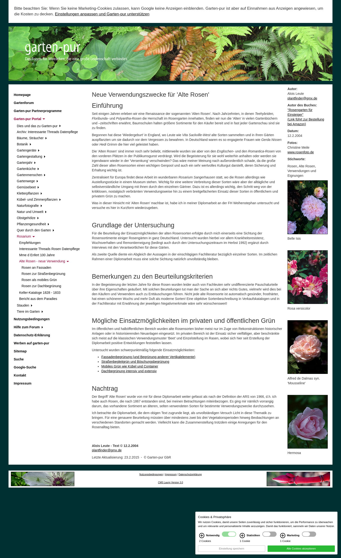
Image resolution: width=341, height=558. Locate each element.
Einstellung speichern (231, 548)
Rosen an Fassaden (36, 267)
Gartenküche (28, 169)
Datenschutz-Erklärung (32, 335)
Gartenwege (27, 181)
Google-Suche (25, 367)
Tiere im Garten (30, 311)
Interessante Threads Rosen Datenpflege (49, 249)
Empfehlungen (29, 243)
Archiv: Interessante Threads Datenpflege (47, 132)
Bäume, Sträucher (32, 138)
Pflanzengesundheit (33, 224)
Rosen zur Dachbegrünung (41, 286)
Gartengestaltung (31, 156)
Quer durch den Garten (35, 230)
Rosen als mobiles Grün (39, 280)
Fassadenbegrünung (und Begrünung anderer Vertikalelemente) (148, 357)
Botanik (24, 144)
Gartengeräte (28, 150)
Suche (19, 359)
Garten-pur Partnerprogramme (38, 111)
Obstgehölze (28, 218)
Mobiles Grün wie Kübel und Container (129, 366)
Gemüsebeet (28, 187)
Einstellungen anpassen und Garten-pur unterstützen (102, 14)
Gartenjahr (26, 162)
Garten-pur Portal (29, 119)
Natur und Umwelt (32, 212)
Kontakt (20, 375)
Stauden (24, 305)
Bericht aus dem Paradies (38, 299)
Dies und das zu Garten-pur (39, 126)
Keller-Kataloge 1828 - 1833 (39, 292)
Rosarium (26, 236)
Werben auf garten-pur (31, 343)
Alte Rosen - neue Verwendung (44, 261)
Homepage (22, 95)
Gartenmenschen (31, 175)
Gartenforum (24, 103)
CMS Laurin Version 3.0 (170, 482)
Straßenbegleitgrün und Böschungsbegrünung (135, 361)
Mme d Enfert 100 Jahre (37, 255)
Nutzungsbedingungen (32, 319)
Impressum (22, 383)
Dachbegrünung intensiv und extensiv (129, 371)
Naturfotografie (29, 206)
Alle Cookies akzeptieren (301, 548)
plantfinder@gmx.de (107, 450)
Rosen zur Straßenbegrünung (43, 274)
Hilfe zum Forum (28, 327)
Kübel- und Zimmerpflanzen (39, 199)
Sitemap (20, 351)
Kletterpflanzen (29, 193)
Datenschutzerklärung (190, 474)
